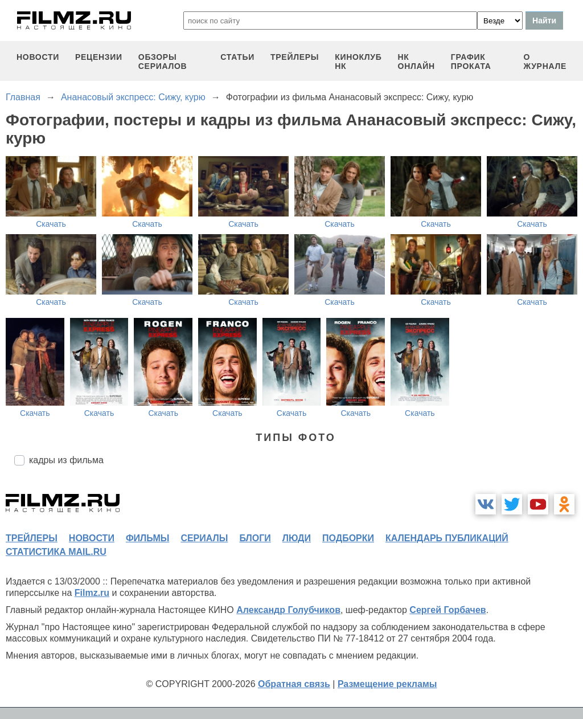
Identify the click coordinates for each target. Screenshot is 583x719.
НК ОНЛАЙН (416, 61)
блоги (254, 538)
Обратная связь (294, 684)
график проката (471, 61)
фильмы (147, 538)
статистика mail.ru (56, 552)
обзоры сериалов (162, 61)
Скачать (51, 223)
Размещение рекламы (387, 684)
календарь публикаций (446, 538)
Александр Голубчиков (288, 610)
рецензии (98, 57)
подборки (348, 538)
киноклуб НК (358, 61)
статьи (237, 57)
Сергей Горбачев (447, 610)
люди (296, 538)
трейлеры (294, 57)
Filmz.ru (92, 593)
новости (38, 57)
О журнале (544, 61)
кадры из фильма (66, 460)
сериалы (204, 538)
